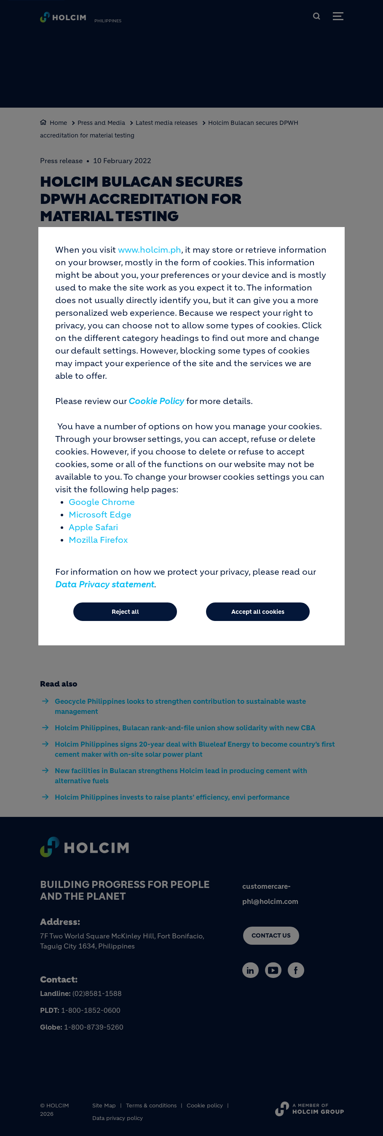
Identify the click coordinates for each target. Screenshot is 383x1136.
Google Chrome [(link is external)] (102, 502)
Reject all (125, 612)
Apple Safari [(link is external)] (93, 527)
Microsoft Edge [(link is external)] (100, 515)
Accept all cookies (257, 612)
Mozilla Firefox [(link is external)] (98, 540)
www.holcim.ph (149, 250)
